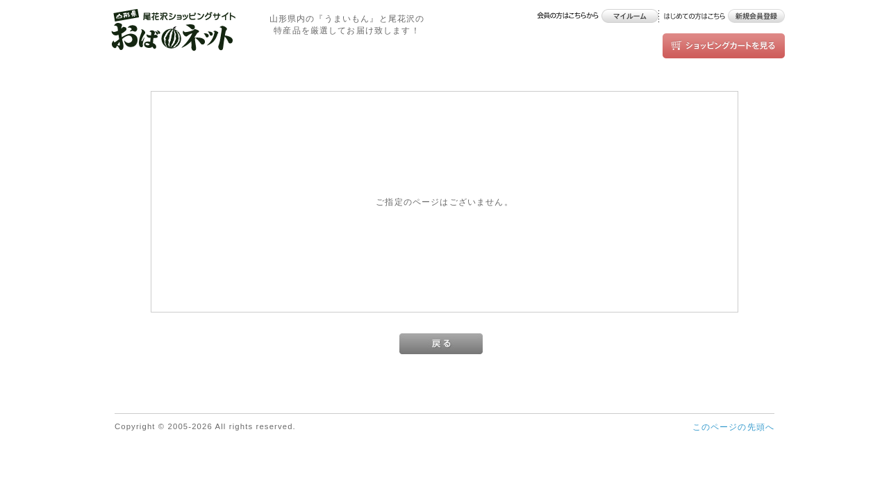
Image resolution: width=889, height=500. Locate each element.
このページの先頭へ (733, 426)
